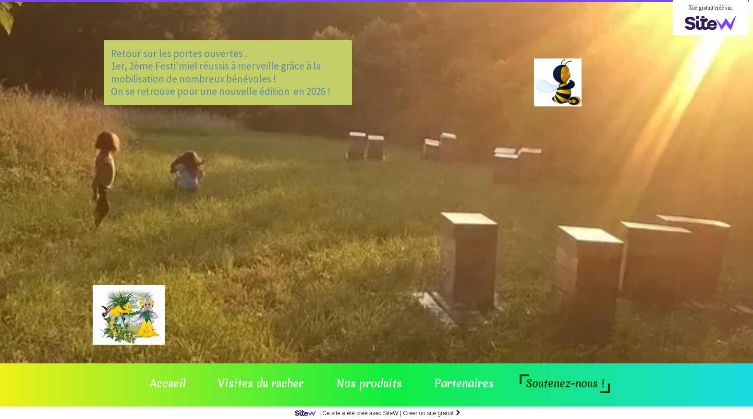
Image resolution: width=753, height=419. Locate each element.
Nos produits (369, 383)
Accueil (168, 383)
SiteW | (350, 413)
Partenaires (464, 383)
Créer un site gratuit (432, 413)
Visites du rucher (261, 383)
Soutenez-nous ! (565, 383)
